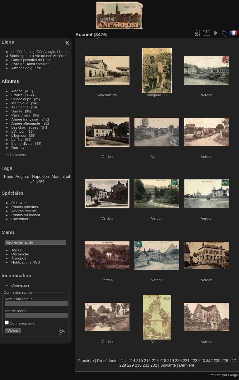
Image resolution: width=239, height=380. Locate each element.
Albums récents (24, 211)
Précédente (107, 360)
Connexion (20, 285)
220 (178, 360)
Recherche (20, 254)
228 (123, 365)
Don (15, 147)
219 (170, 360)
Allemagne (20, 107)
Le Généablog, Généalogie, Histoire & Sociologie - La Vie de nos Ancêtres (38, 54)
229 (130, 365)
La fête (17, 139)
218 (163, 360)
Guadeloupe (21, 99)
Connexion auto (20, 323)
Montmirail (61, 176)
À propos (19, 258)
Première (86, 360)
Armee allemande (26, 123)
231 (146, 365)
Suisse (17, 111)
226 (225, 360)
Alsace (17, 91)
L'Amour (18, 131)
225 (217, 360)
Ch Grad (37, 181)
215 (139, 360)
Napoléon (40, 176)
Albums (10, 81)
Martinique (20, 103)
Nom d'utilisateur (18, 299)
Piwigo (233, 375)
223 (201, 360)
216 (147, 360)
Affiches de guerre (26, 68)
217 (155, 360)
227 (232, 360)
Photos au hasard (26, 215)
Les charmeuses (25, 127)
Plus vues (19, 203)
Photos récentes (25, 207)
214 (132, 360)
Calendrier (20, 219)
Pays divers (21, 115)
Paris (8, 176)
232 (153, 365)
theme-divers (22, 143)
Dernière (186, 365)
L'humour (19, 135)
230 (138, 365)
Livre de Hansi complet (30, 64)
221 (186, 360)
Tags (15, 250)
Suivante (168, 365)
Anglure (22, 176)
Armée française (25, 119)
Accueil (83, 34)
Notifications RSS (26, 262)
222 (193, 360)
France (17, 95)
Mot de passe (16, 311)
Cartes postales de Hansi (32, 60)
